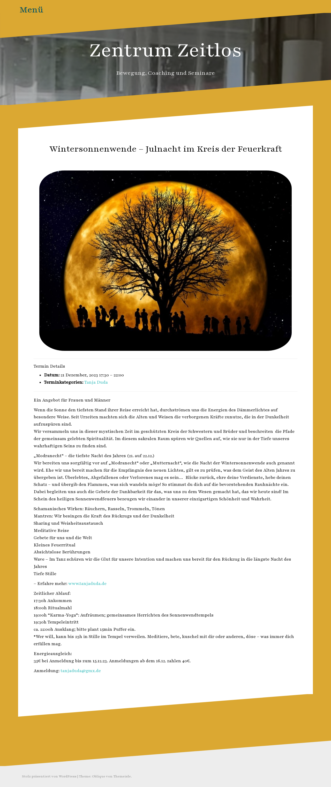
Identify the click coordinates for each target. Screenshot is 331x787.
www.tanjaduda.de (87, 583)
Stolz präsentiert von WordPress (49, 776)
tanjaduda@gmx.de (81, 671)
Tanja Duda (96, 382)
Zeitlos (177, 160)
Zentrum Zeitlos (165, 50)
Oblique (98, 776)
